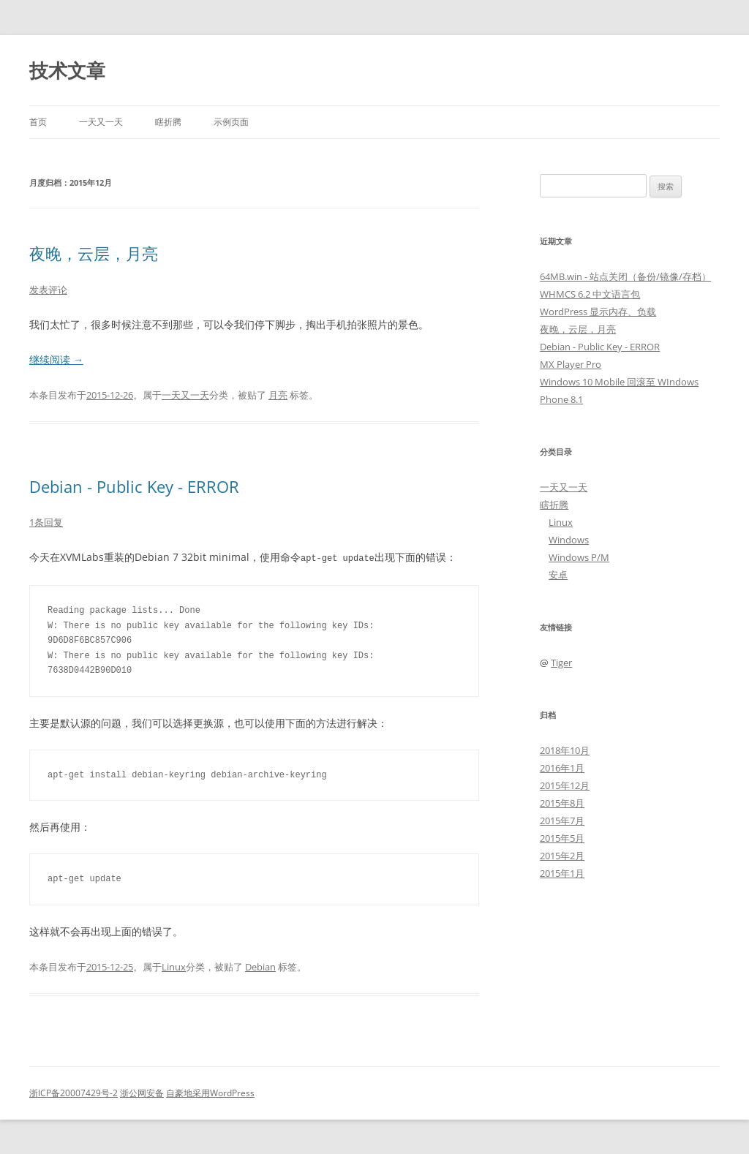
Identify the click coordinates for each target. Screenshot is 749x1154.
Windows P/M (579, 557)
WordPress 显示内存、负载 (598, 311)
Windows (569, 539)
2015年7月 (562, 820)
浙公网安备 (142, 1092)
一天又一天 (101, 122)
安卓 (558, 574)
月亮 (277, 394)
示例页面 (231, 122)
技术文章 (67, 70)
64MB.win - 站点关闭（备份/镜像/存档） (625, 276)
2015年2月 (562, 855)
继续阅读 (56, 359)
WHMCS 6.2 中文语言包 (590, 294)
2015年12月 (565, 785)
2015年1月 (562, 873)
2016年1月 (562, 767)
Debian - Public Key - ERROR (134, 486)
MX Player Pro (570, 364)
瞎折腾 (168, 122)
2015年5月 (562, 838)
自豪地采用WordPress (210, 1092)
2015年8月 (562, 803)
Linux (174, 966)
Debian (260, 966)
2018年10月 (565, 750)
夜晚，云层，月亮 (93, 253)
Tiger (561, 662)
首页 (38, 122)
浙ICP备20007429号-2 (73, 1092)
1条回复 (46, 522)
